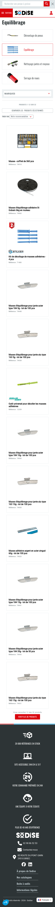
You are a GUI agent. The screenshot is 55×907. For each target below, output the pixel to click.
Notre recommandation (20, 116)
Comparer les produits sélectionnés (27, 110)
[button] (27, 94)
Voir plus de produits (27, 716)
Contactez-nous (27, 850)
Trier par (5, 116)
